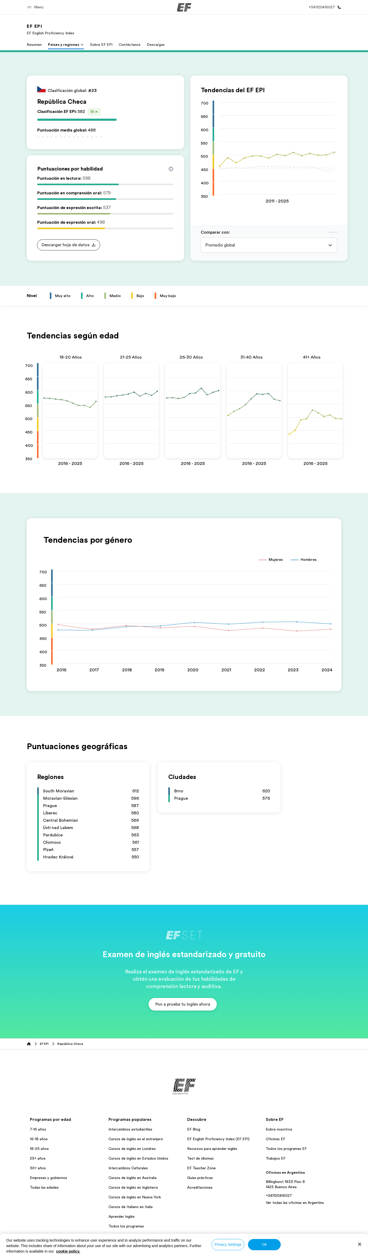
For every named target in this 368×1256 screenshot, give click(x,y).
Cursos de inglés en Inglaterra (133, 1083)
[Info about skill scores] (171, 169)
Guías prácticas (200, 1073)
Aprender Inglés (122, 1112)
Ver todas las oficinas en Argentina (295, 1098)
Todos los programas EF (286, 1044)
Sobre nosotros (279, 1024)
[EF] (184, 7)
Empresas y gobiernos (48, 1073)
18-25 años (39, 1044)
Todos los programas (126, 1121)
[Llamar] (324, 7)
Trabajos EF (275, 1053)
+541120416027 (279, 1091)
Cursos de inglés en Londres (132, 1044)
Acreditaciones (200, 1083)
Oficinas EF (275, 1034)
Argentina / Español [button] (44, 1146)
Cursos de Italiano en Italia (131, 1102)
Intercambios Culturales (128, 1063)
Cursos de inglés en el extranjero (136, 1034)
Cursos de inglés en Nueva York (135, 1092)
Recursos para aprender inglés (212, 1044)
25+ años (38, 1053)
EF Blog (193, 1024)
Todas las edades (44, 1083)
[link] (50, 29)
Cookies (221, 1146)
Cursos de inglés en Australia (132, 1073)
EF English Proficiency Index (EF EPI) (218, 1034)
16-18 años (39, 1034)
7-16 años (38, 1024)
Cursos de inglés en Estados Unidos (138, 1053)
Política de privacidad (146, 1146)
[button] (36, 7)
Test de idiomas (200, 1053)
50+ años (38, 1063)
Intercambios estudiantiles (130, 1024)
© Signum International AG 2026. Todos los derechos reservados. (292, 1146)
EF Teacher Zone (201, 1063)
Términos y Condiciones (189, 1146)
